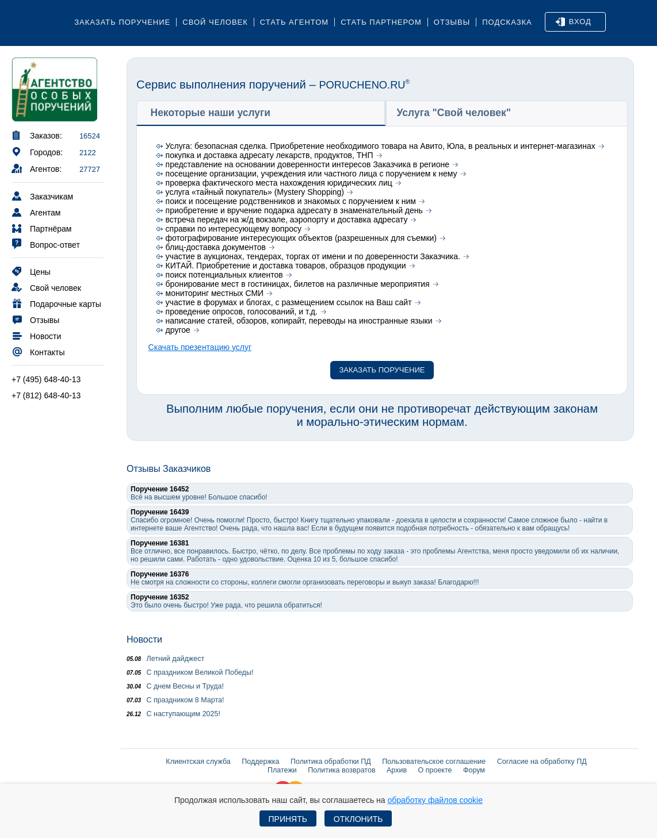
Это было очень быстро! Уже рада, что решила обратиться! (226, 601)
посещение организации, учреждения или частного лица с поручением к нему (311, 173)
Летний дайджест (165, 659)
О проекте (435, 770)
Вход (573, 22)
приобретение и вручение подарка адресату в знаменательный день (294, 210)
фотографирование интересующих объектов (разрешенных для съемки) (301, 238)
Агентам (36, 211)
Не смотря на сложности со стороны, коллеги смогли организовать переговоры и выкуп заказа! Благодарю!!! (305, 578)
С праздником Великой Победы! (190, 672)
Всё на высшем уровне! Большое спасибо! (199, 493)
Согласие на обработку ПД (542, 762)
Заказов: (37, 134)
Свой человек (215, 22)
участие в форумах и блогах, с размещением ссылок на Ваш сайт (289, 302)
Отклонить (358, 819)
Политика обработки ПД (331, 762)
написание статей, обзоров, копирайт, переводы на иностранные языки (299, 320)
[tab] (261, 113)
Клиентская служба (198, 762)
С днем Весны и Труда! (175, 686)
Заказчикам (42, 195)
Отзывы (452, 22)
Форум (474, 770)
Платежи (282, 770)
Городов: (37, 151)
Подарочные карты (56, 303)
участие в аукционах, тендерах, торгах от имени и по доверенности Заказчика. (313, 256)
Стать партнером (381, 22)
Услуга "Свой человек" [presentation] (454, 112)
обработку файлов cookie (435, 800)
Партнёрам (41, 227)
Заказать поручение (122, 22)
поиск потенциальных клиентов (224, 274)
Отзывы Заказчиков (169, 469)
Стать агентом (294, 22)
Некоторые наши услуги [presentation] (211, 112)
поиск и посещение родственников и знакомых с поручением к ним (291, 201)
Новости (36, 335)
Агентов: (37, 168)
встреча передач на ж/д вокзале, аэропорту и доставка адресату (287, 219)
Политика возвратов (341, 770)
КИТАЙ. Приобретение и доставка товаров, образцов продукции (286, 265)
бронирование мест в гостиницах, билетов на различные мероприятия (298, 284)
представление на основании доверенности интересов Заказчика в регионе (307, 164)
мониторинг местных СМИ (215, 293)
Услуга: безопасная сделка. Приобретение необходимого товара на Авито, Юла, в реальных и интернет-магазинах (380, 146)
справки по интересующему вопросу (233, 228)
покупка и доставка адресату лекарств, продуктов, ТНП (269, 155)
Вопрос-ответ (46, 244)
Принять (288, 819)
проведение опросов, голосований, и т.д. (242, 311)
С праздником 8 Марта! (175, 700)
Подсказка (507, 22)
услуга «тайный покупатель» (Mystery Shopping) (255, 192)
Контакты (38, 351)
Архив (397, 770)
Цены (31, 271)
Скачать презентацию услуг (199, 347)
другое (178, 330)
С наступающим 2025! (173, 714)
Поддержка (260, 762)
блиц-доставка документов (216, 247)
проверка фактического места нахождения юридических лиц (279, 182)
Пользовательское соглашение (434, 762)
